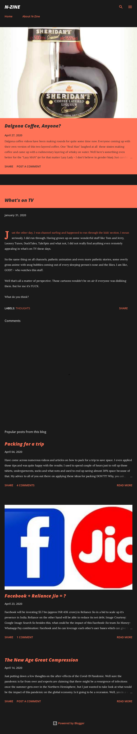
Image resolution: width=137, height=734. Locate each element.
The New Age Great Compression (41, 660)
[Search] (121, 7)
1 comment (25, 637)
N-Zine (12, 7)
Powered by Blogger (68, 723)
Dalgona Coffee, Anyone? (33, 126)
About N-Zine (31, 16)
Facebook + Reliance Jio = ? (35, 596)
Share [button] (9, 166)
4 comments (26, 485)
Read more (124, 485)
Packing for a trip (24, 444)
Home (8, 16)
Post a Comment (29, 166)
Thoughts (23, 308)
